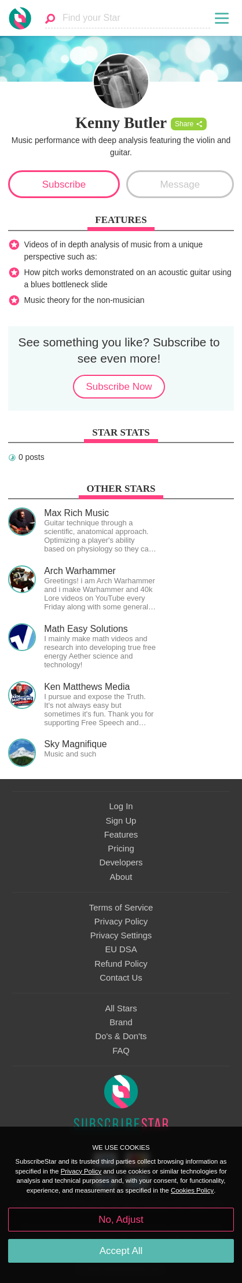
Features (121, 834)
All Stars (121, 1008)
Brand (121, 1022)
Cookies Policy (192, 1190)
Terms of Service (121, 907)
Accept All (121, 1250)
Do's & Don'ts (121, 1036)
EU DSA (121, 949)
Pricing (121, 848)
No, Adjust (120, 1219)
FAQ (121, 1050)
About (121, 877)
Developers (120, 862)
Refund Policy (121, 963)
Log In (121, 806)
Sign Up (121, 820)
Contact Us (121, 977)
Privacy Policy (121, 921)
